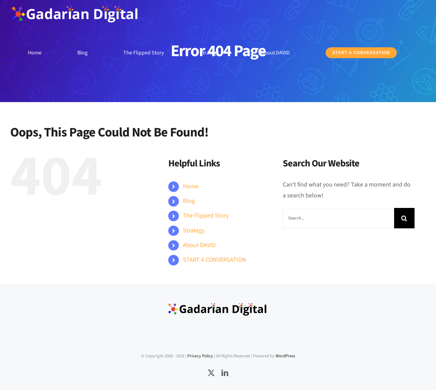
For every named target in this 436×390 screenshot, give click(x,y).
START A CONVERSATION (214, 260)
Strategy (193, 230)
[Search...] (338, 218)
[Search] (404, 218)
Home (191, 186)
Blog (189, 201)
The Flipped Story (206, 215)
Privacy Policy (200, 356)
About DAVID (199, 245)
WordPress (285, 356)
